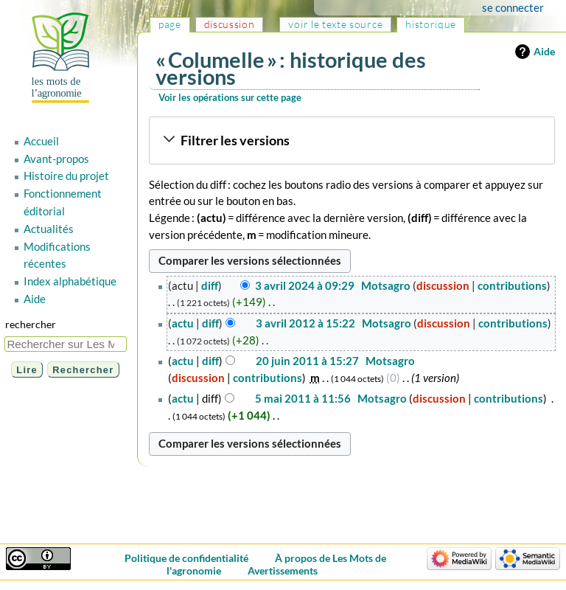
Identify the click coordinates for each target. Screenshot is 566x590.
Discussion (229, 24)
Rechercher (30, 324)
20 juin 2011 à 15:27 (307, 360)
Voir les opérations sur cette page (229, 97)
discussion (442, 285)
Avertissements (283, 570)
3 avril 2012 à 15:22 (305, 323)
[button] (351, 141)
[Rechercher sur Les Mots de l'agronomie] (65, 344)
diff (209, 285)
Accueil (41, 141)
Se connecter (513, 7)
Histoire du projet (66, 175)
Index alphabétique (70, 281)
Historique (430, 24)
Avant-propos (56, 158)
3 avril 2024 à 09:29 (304, 285)
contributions (512, 285)
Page (169, 24)
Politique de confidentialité (186, 558)
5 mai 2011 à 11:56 (303, 398)
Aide (544, 51)
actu (183, 323)
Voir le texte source (335, 24)
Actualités (49, 228)
